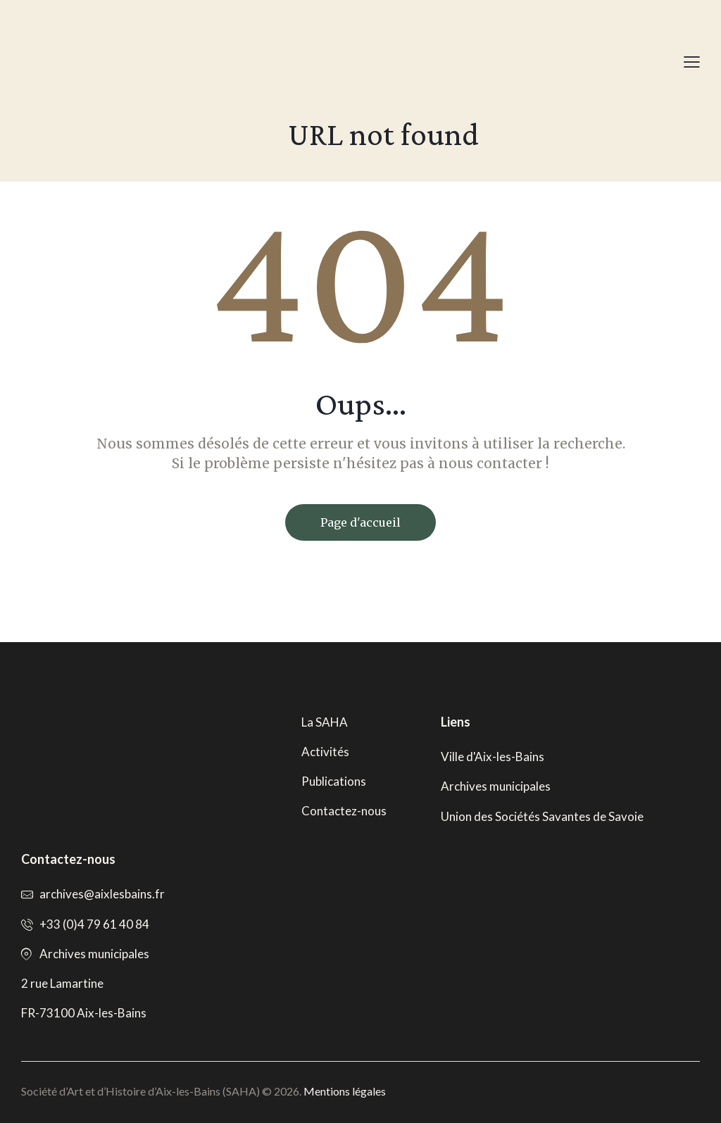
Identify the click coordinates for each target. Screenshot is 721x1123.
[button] (692, 62)
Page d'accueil (360, 522)
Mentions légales (344, 1091)
